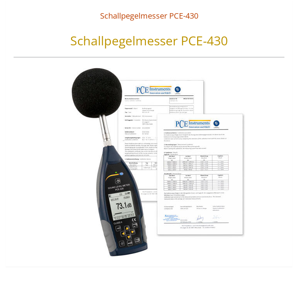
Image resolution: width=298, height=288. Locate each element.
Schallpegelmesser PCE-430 (149, 15)
